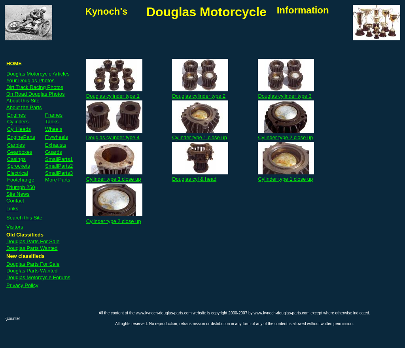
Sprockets (18, 166)
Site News (18, 194)
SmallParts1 (59, 159)
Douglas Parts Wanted (32, 248)
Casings (16, 159)
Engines (16, 115)
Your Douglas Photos (30, 80)
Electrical (17, 173)
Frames (53, 115)
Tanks (52, 122)
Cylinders (17, 122)
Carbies (16, 145)
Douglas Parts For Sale (32, 241)
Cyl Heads (19, 129)
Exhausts (55, 145)
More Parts (57, 180)
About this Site (23, 101)
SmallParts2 (59, 166)
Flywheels (56, 137)
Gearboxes (19, 152)
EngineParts (21, 137)
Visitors (14, 227)
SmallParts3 (59, 173)
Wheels (53, 129)
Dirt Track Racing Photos (34, 87)
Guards (53, 152)
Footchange (20, 180)
